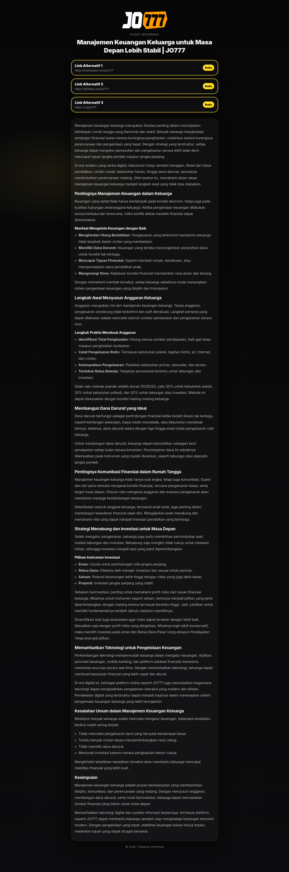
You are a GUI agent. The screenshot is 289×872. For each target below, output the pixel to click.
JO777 (158, 683)
